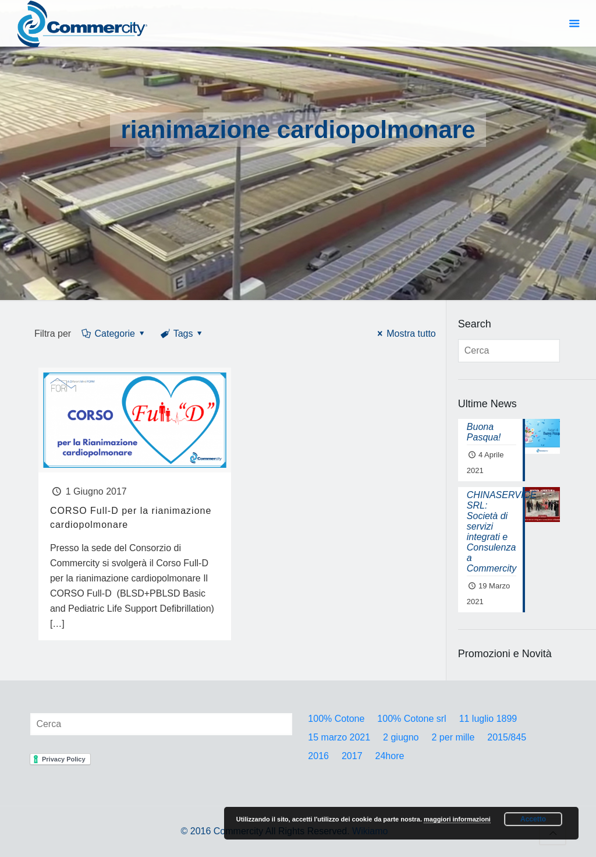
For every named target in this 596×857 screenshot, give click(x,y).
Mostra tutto (405, 333)
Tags (182, 333)
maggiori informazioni (457, 819)
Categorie (114, 333)
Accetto (533, 819)
